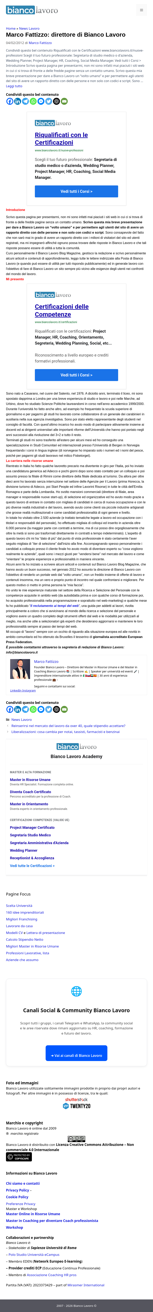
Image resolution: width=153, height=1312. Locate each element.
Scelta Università (19, 905)
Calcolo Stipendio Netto (24, 939)
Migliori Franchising (21, 919)
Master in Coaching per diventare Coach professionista (52, 1220)
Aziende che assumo (22, 959)
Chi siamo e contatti (23, 1183)
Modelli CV (14, 932)
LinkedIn (16, 690)
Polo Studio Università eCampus (34, 1254)
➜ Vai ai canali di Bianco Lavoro (76, 1055)
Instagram (29, 690)
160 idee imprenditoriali (25, 912)
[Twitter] (48, 101)
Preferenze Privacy (20, 1203)
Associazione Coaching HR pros (51, 1275)
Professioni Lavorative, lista (27, 953)
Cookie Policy (17, 1197)
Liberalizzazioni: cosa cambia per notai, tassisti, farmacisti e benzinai (65, 731)
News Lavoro (29, 28)
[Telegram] (25, 101)
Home (11, 28)
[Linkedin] (17, 101)
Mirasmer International (86, 1285)
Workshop (14, 1227)
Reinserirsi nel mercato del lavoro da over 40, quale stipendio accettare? (68, 725)
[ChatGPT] (56, 101)
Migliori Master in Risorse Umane (32, 946)
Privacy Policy (17, 1190)
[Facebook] (9, 101)
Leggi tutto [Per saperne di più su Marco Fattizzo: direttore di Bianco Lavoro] (14, 86)
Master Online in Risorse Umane (33, 1214)
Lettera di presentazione (45, 932)
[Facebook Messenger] (40, 101)
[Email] (64, 101)
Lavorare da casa (19, 926)
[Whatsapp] (33, 101)
